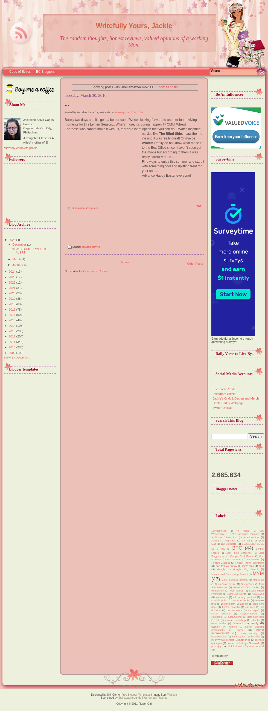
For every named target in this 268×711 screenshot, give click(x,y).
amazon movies (91, 247)
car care (250, 607)
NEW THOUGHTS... (17, 357)
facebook (238, 623)
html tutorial (238, 636)
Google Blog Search (245, 569)
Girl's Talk (248, 565)
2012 (12, 336)
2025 (12, 239)
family (254, 623)
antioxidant (229, 603)
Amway (215, 540)
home (240, 629)
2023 (12, 277)
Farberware (253, 559)
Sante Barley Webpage (228, 403)
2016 (12, 314)
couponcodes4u (248, 613)
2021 (12, 288)
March (17, 259)
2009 (12, 352)
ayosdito (244, 603)
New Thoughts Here (134, 686)
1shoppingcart (218, 530)
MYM (258, 573)
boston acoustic (231, 607)
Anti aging (247, 540)
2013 (12, 331)
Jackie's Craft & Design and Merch (236, 398)
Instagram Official (224, 393)
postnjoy (216, 646)
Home (125, 262)
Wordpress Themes (155, 697)
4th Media (242, 530)
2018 (12, 304)
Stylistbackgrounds (129, 697)
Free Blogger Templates (135, 694)
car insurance (234, 610)
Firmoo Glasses (220, 562)
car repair (254, 610)
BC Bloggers (45, 72)
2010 (12, 347)
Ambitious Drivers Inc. (224, 537)
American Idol (251, 537)
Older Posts (195, 263)
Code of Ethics (20, 72)
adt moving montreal (244, 597)
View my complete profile (20, 148)
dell (218, 620)
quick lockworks (235, 646)
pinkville (256, 643)
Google (221, 569)
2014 (12, 325)
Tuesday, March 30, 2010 (129, 112)
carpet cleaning (221, 613)
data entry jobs (255, 617)
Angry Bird (230, 540)
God (261, 565)
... (67, 104)
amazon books (241, 600)
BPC (237, 548)
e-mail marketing (235, 620)
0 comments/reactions (85, 208)
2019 (12, 298)
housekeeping (218, 636)
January (18, 264)
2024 (12, 271)
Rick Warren (237, 590)
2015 (12, 320)
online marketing (237, 643)
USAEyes (258, 593)
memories (244, 639)
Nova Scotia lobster (225, 584)
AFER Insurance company (245, 534)
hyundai (255, 636)
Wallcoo (172, 694)
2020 (12, 293)
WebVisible (222, 597)
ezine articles (218, 623)
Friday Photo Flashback (249, 562)
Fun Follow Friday (226, 565)
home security (249, 633)
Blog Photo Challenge (239, 553)
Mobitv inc (258, 580)
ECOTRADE (234, 559)
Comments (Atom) (95, 271)
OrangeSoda (248, 584)
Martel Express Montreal (235, 580)
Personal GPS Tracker (247, 587)
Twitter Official (222, 407)
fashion (215, 626)
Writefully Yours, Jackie (134, 26)
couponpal (217, 617)
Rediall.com (217, 590)
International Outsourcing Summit (229, 574)
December (19, 244)
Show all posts (167, 87)
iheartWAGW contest (222, 640)
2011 (12, 341)
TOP (199, 206)
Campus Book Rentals (242, 556)
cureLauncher (235, 617)
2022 (12, 282)
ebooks (256, 620)
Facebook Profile (224, 389)
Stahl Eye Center (237, 593)
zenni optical (256, 646)
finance (233, 626)
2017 (12, 309)
